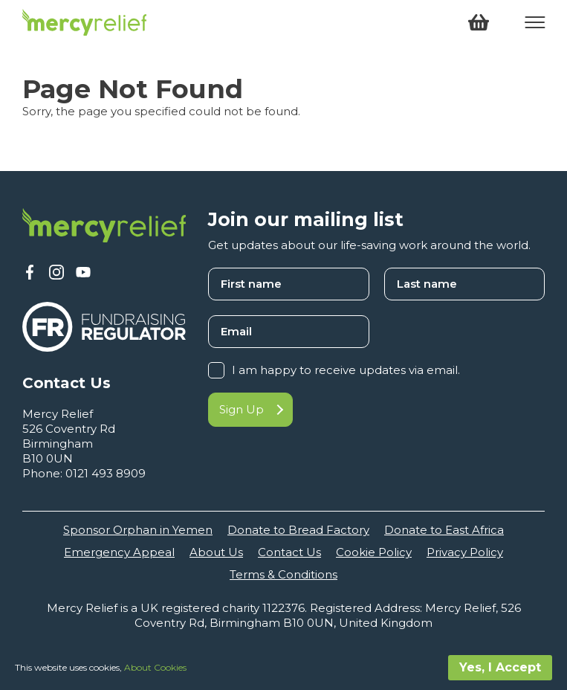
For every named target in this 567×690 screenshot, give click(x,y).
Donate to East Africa (444, 530)
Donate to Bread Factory (298, 530)
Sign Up (250, 409)
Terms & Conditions (283, 574)
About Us (216, 552)
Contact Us (289, 552)
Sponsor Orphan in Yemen (138, 530)
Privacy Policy (465, 552)
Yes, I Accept (500, 667)
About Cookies (155, 667)
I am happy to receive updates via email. (346, 370)
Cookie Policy (374, 552)
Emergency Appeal (119, 552)
